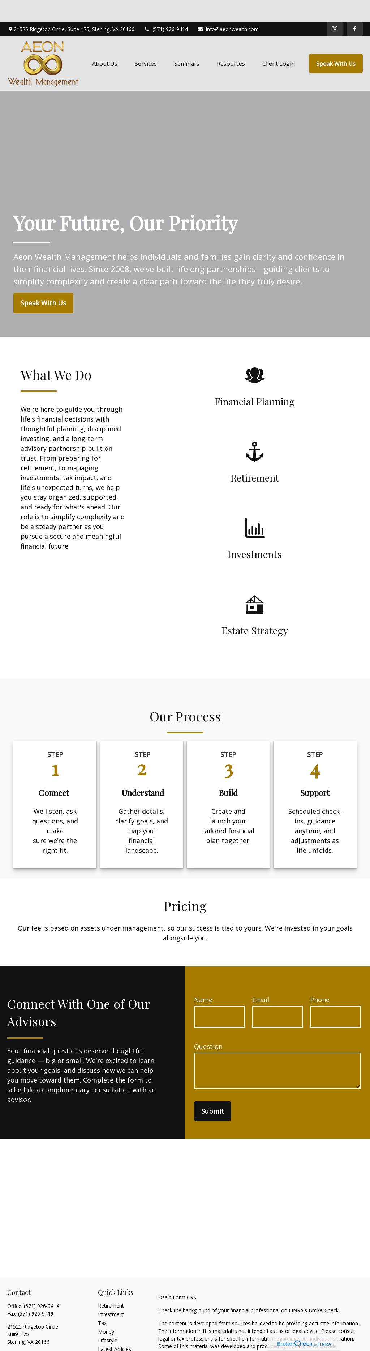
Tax (102, 1301)
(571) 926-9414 (165, 7)
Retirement (111, 1283)
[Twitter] (335, 7)
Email (260, 978)
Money (106, 1309)
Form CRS (184, 1275)
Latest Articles (114, 1327)
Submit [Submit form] (212, 1089)
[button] (105, 42)
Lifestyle (107, 1318)
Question (208, 1024)
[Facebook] (355, 7)
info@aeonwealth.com (228, 7)
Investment (111, 1292)
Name (203, 978)
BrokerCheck (324, 1288)
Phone (320, 978)
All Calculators (114, 1344)
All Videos (109, 1336)
